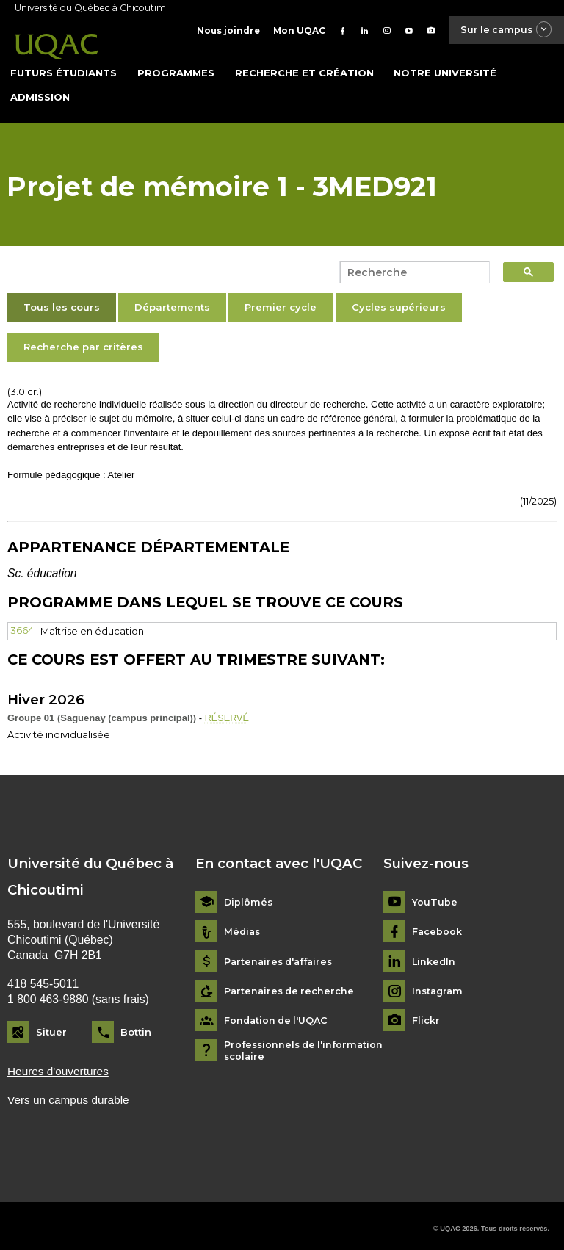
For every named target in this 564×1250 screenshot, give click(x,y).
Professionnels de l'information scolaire (306, 1043)
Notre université (445, 65)
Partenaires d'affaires (281, 953)
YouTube (435, 894)
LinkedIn (434, 953)
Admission (40, 89)
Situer (51, 1024)
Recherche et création (304, 65)
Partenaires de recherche (291, 983)
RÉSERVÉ (227, 711)
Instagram (439, 983)
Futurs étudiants (63, 65)
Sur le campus (502, 30)
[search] (410, 265)
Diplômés (249, 894)
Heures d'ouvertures (59, 1064)
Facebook (437, 923)
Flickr (426, 1013)
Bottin (135, 1024)
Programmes (175, 65)
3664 (23, 623)
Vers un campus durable (69, 1092)
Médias (243, 923)
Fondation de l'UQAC (278, 1013)
